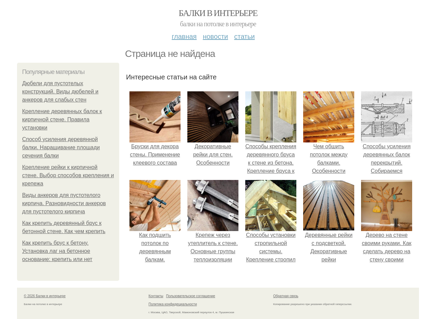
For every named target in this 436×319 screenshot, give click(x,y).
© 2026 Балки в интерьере (45, 296)
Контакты (156, 296)
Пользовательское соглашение (190, 296)
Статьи (244, 36)
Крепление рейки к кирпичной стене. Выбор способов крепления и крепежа (68, 175)
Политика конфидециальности (173, 304)
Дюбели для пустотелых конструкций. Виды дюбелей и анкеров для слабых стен (60, 91)
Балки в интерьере (217, 13)
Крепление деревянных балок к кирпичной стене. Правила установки (62, 119)
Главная (184, 36)
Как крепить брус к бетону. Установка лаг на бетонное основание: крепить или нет (57, 251)
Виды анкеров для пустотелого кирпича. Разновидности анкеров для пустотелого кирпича (64, 203)
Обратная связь (285, 296)
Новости (215, 36)
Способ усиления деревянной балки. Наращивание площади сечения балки (61, 147)
